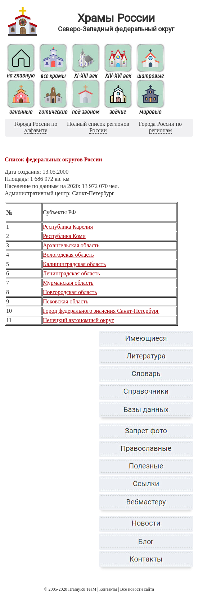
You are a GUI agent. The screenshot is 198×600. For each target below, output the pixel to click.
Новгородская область (70, 292)
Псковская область (65, 301)
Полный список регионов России (98, 127)
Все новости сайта (137, 589)
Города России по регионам (160, 127)
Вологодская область (68, 255)
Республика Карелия (68, 227)
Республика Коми (64, 236)
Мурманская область (68, 283)
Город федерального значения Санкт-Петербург (101, 311)
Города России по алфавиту (35, 127)
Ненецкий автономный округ (78, 320)
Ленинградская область (71, 273)
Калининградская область (74, 264)
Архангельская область (71, 245)
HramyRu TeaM (82, 589)
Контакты (108, 589)
